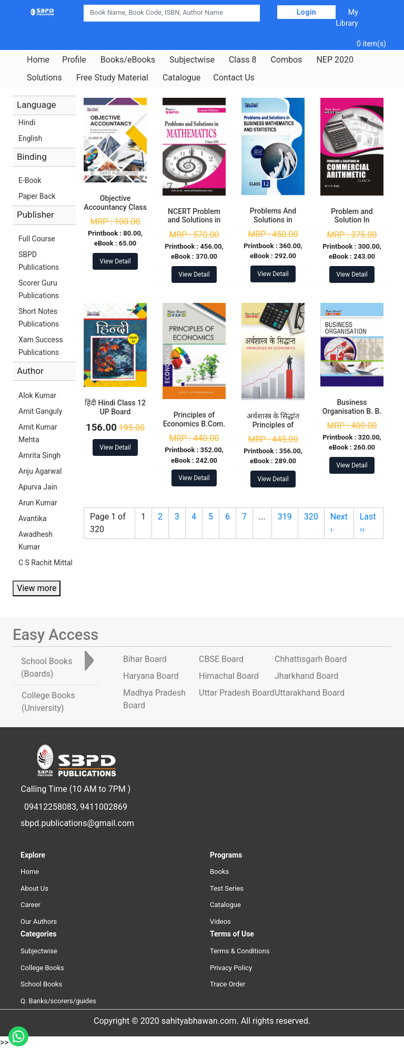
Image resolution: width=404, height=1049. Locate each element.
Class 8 (242, 60)
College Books (42, 968)
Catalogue (181, 78)
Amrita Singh (39, 455)
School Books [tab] (46, 667)
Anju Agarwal (40, 471)
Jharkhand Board (306, 676)
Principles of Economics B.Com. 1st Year (194, 424)
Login (307, 12)
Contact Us (234, 78)
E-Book (30, 180)
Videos (220, 921)
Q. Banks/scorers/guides (58, 1001)
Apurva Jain (37, 487)
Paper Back (37, 196)
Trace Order (227, 984)
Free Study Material (112, 78)
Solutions (44, 78)
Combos (286, 60)
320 (311, 517)
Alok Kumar (37, 395)
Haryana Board (150, 676)
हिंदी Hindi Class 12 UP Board (115, 407)
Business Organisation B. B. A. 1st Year (351, 411)
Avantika (32, 518)
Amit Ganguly (40, 411)
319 (285, 517)
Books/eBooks (127, 60)
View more (36, 588)
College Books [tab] (48, 701)
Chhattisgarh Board (311, 659)
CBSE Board (221, 659)
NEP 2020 (335, 60)
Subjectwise (192, 60)
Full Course (36, 239)
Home (38, 60)
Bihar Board (145, 659)
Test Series (227, 888)
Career (31, 905)
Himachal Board (229, 676)
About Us (34, 888)
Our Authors (39, 921)
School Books (41, 984)
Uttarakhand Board (310, 693)
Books (219, 871)
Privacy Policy (231, 968)
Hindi (26, 122)
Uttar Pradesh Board (236, 693)
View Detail (114, 261)
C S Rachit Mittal (45, 562)
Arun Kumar (37, 502)
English (30, 138)
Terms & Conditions (239, 951)
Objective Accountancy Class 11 (115, 207)
